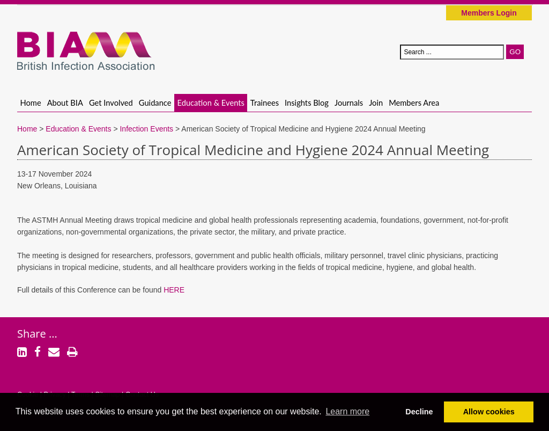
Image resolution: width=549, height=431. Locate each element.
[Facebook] (37, 353)
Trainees (264, 102)
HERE (174, 290)
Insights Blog (307, 102)
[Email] (54, 353)
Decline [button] (419, 411)
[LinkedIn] (22, 353)
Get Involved (111, 102)
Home (30, 102)
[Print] (72, 353)
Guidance (155, 102)
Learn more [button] (347, 411)
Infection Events (146, 129)
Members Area (414, 102)
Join (376, 102)
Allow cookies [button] (489, 411)
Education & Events (210, 102)
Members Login (488, 13)
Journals (349, 102)
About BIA (65, 102)
